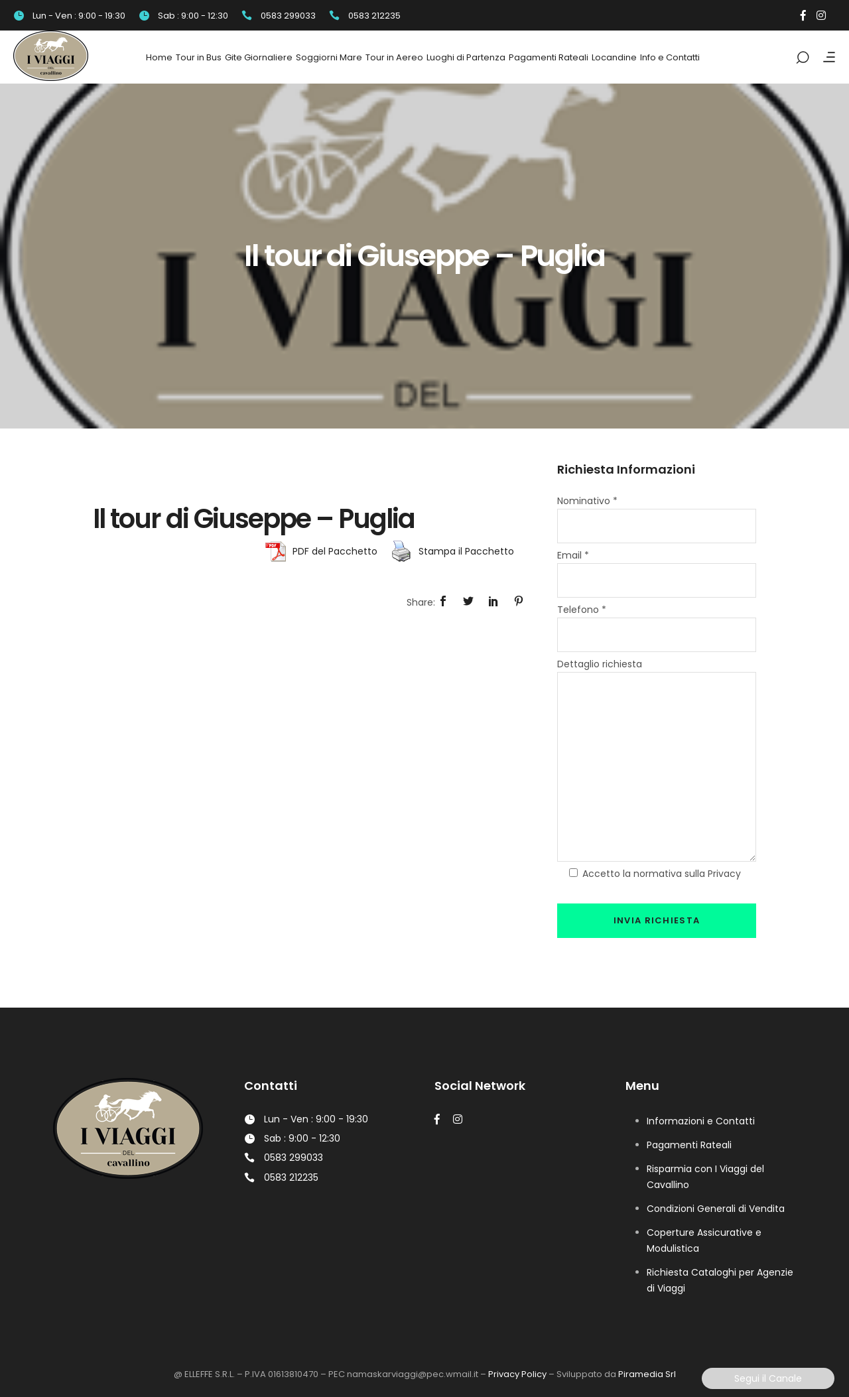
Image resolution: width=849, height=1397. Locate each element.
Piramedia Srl (647, 1374)
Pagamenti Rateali (689, 1145)
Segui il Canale (768, 1378)
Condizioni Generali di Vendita (716, 1208)
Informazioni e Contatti (701, 1121)
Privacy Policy (517, 1374)
